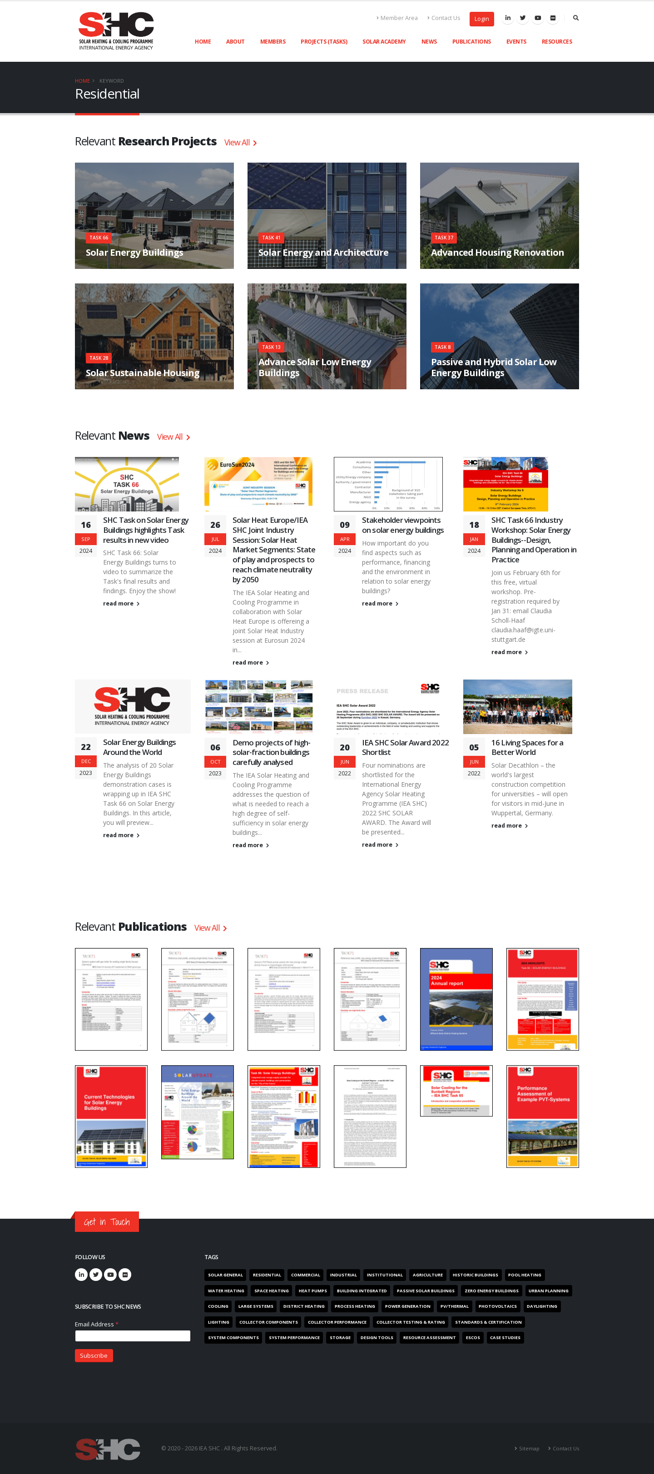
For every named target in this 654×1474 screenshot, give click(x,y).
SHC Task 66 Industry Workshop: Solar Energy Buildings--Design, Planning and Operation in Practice (533, 540)
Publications (471, 41)
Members (273, 41)
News (429, 41)
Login (482, 19)
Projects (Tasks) (324, 41)
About (235, 41)
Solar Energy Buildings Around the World (139, 747)
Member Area (397, 18)
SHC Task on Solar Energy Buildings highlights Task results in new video (145, 530)
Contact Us (444, 18)
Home (203, 41)
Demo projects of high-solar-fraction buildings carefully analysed (272, 752)
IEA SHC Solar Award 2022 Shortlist (405, 747)
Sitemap (529, 1448)
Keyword (111, 80)
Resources (557, 41)
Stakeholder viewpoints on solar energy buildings (403, 525)
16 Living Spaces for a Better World (527, 747)
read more (121, 603)
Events (516, 41)
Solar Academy (384, 41)
